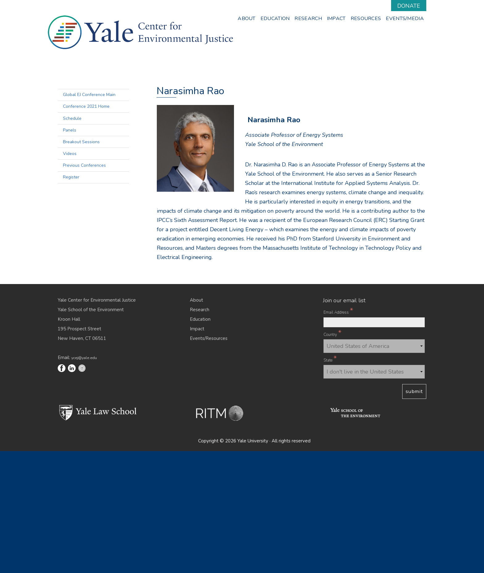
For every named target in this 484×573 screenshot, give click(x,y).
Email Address (338, 433)
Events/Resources (208, 460)
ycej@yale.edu (84, 479)
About (247, 18)
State (330, 481)
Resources (366, 18)
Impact (336, 18)
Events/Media (405, 18)
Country (332, 456)
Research (308, 18)
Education (275, 18)
